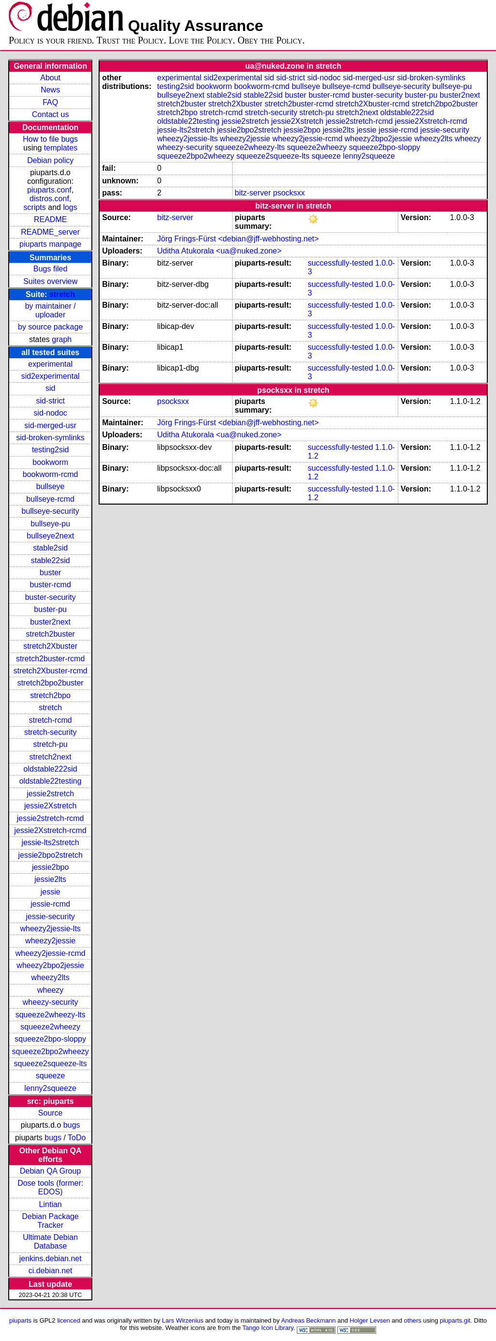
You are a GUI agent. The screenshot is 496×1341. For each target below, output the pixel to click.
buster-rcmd (50, 585)
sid (50, 388)
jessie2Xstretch (50, 806)
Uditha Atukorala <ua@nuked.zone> (219, 251)
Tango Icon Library (267, 1327)
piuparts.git (455, 1320)
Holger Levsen (370, 1320)
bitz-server (253, 193)
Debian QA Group (50, 1171)
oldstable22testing (50, 781)
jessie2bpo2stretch (50, 855)
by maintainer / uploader (50, 310)
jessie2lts (50, 879)
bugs (71, 1125)
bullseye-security (50, 511)
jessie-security (50, 916)
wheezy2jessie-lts (50, 928)
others (413, 1320)
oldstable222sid (50, 769)
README (50, 219)
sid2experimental (50, 376)
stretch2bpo (50, 695)
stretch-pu (50, 744)
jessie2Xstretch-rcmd (50, 830)
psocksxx (289, 193)
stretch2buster (50, 634)
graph (62, 339)
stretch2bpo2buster (50, 683)
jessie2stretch (50, 794)
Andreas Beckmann (308, 1320)
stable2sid (50, 548)
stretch (62, 294)
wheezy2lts (50, 977)
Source (50, 1113)
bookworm (50, 462)
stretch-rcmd (50, 720)
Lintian (50, 1204)
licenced (68, 1320)
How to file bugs (50, 139)
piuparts (20, 1320)
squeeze (50, 1076)
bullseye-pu (50, 524)
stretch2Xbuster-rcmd (51, 671)
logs (70, 207)
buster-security (50, 597)
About (50, 78)
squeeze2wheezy (50, 1027)
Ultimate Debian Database (50, 1241)
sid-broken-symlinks (50, 437)
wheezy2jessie (50, 941)
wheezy (50, 990)
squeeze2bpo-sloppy (50, 1039)
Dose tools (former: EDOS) (50, 1187)
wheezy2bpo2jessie (50, 965)
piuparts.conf (49, 190)
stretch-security (50, 732)
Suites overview (50, 281)
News (50, 90)
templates (60, 148)
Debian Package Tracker (50, 1220)
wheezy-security (50, 1002)
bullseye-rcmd (50, 499)
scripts (35, 207)
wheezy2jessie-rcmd (50, 953)
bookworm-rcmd (50, 474)
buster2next (50, 622)
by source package (50, 327)
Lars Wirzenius (183, 1320)
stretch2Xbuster (50, 646)
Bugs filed (50, 269)
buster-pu (50, 609)
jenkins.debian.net (50, 1258)
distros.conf (49, 198)
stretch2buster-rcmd (50, 659)
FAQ (50, 102)
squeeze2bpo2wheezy (50, 1051)
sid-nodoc (50, 413)
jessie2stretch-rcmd (50, 818)
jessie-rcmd (50, 904)
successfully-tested (340, 263)
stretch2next (50, 757)
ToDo (77, 1137)
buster (50, 572)
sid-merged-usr (50, 425)
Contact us (50, 114)
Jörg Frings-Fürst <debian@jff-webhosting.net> (238, 239)
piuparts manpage (50, 244)
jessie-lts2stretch (50, 842)
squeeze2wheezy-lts (50, 1015)
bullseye (50, 486)
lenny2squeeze (50, 1088)
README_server (50, 232)
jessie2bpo (50, 867)
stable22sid (50, 560)
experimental (50, 364)
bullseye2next (50, 536)
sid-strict (50, 401)
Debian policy (50, 160)
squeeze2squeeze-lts (50, 1063)
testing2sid (50, 450)
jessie (50, 892)
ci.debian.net (51, 1270)
